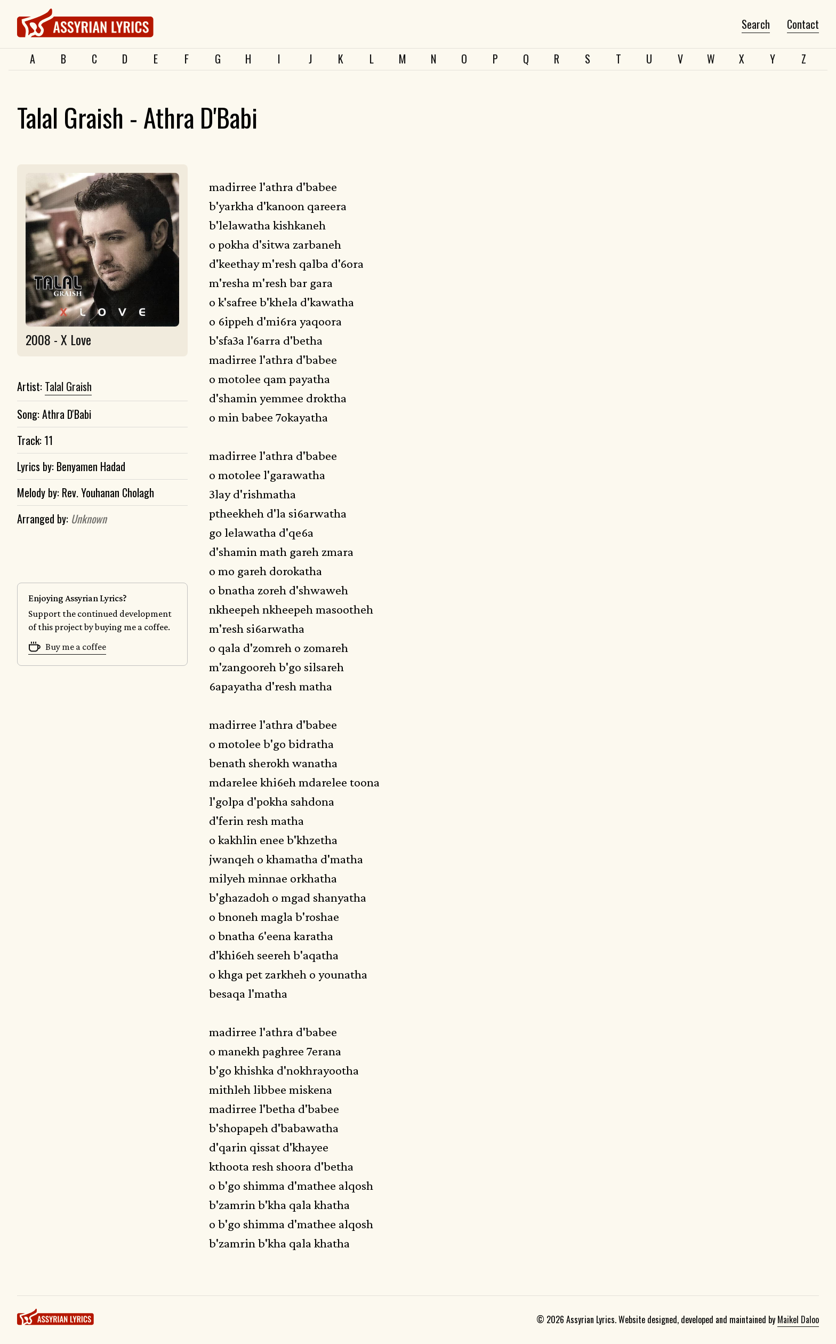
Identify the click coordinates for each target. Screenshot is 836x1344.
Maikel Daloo (798, 1320)
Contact (803, 24)
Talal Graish (68, 386)
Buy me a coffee (67, 646)
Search (756, 24)
